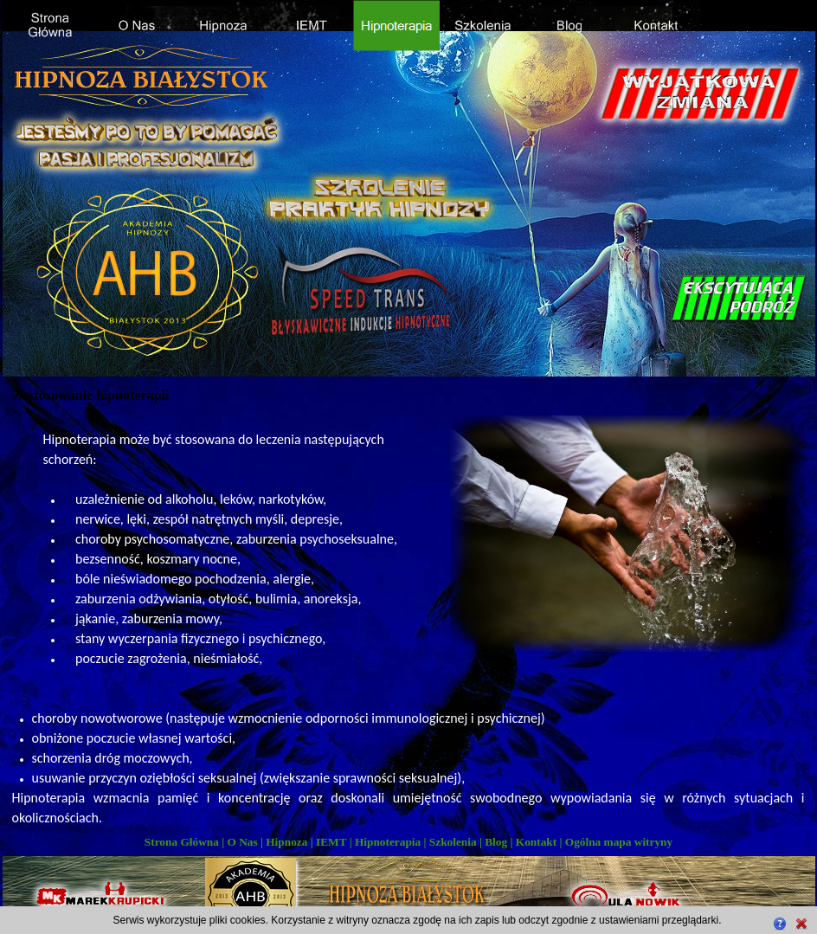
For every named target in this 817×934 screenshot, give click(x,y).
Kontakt (536, 841)
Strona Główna (182, 841)
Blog (496, 841)
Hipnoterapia (388, 841)
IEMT (331, 841)
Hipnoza (286, 841)
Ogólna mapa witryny (618, 841)
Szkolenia (453, 841)
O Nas (242, 841)
